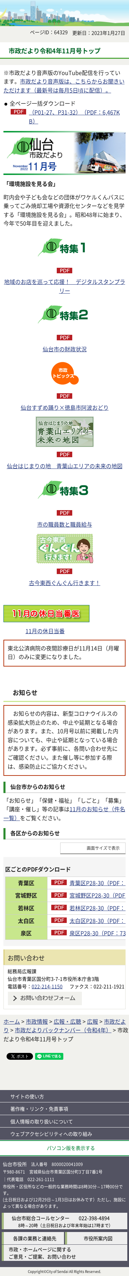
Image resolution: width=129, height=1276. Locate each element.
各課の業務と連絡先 (34, 1238)
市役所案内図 (98, 1238)
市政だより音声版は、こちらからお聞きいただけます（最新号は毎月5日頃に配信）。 (64, 85)
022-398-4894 (94, 1217)
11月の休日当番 (45, 631)
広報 (92, 1021)
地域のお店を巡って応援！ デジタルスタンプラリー (64, 286)
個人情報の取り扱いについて (41, 1121)
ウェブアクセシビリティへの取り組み (51, 1133)
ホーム (11, 1021)
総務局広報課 (22, 971)
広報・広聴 (67, 1021)
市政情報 (37, 1021)
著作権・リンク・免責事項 (39, 1108)
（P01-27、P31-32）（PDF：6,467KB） (74, 116)
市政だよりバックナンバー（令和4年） (63, 1030)
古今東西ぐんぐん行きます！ (64, 583)
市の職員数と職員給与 (64, 524)
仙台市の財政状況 (65, 349)
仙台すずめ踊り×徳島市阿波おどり (65, 407)
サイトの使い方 (27, 1096)
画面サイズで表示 (103, 848)
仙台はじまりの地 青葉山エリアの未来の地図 (64, 466)
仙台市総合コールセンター (40, 1217)
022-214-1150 (47, 986)
